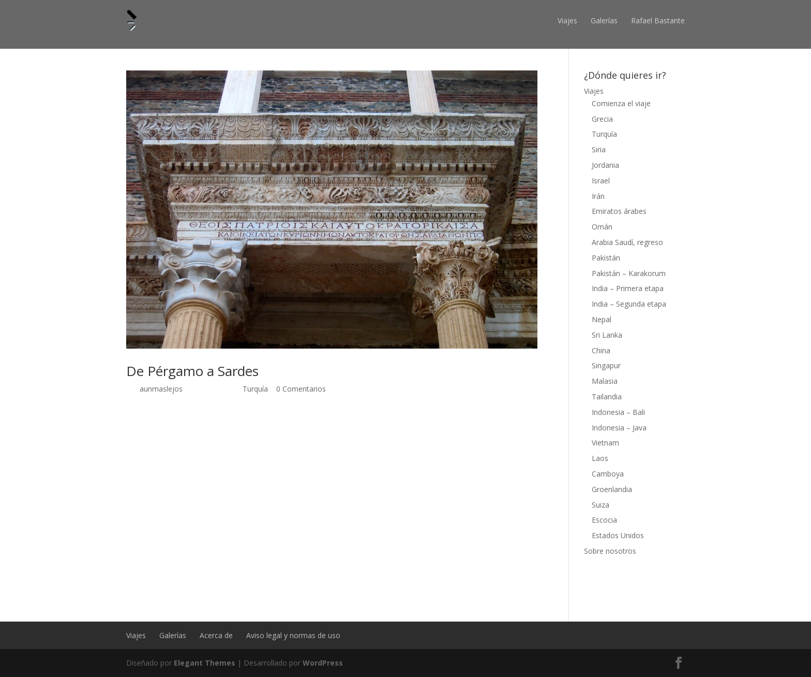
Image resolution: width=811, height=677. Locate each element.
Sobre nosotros (610, 551)
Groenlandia (612, 489)
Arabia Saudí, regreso (627, 242)
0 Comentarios (301, 389)
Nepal (601, 319)
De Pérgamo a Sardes (192, 371)
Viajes (567, 20)
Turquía (255, 389)
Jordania (605, 165)
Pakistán (606, 258)
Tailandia (607, 396)
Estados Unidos (618, 535)
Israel (601, 180)
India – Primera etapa (628, 288)
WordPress (323, 663)
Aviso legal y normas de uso (293, 635)
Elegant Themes (204, 663)
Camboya (608, 474)
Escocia (604, 520)
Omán (602, 227)
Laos (600, 458)
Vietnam (605, 443)
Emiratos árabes (619, 211)
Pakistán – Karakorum (629, 273)
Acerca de (216, 635)
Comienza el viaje (621, 103)
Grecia (602, 119)
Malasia (605, 381)
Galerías (604, 20)
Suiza (600, 505)
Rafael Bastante (658, 20)
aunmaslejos (161, 389)
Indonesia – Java (619, 428)
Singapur (606, 365)
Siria (599, 149)
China (601, 350)
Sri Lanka (607, 335)
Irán (598, 196)
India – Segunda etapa (629, 304)
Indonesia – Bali (618, 412)
